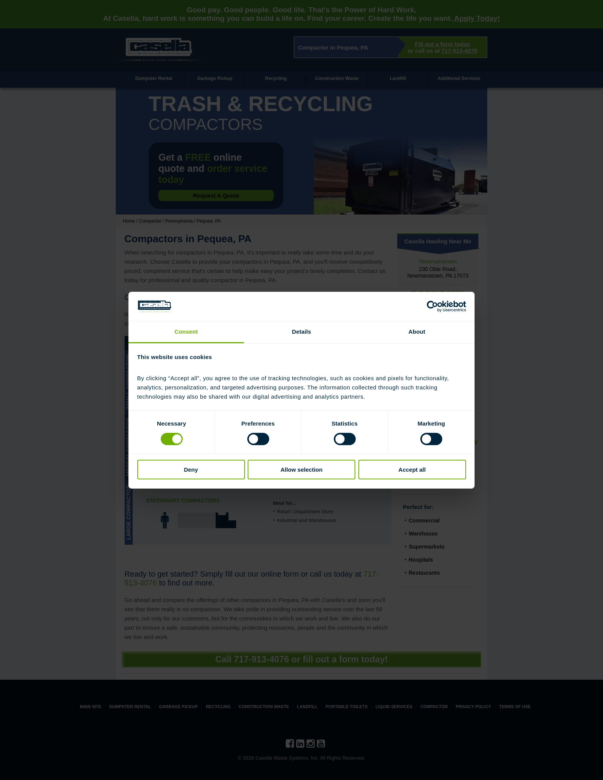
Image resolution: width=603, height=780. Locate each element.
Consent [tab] (186, 331)
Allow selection (301, 469)
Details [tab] (301, 331)
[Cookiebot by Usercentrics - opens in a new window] (432, 306)
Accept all (412, 469)
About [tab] (416, 331)
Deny (191, 469)
